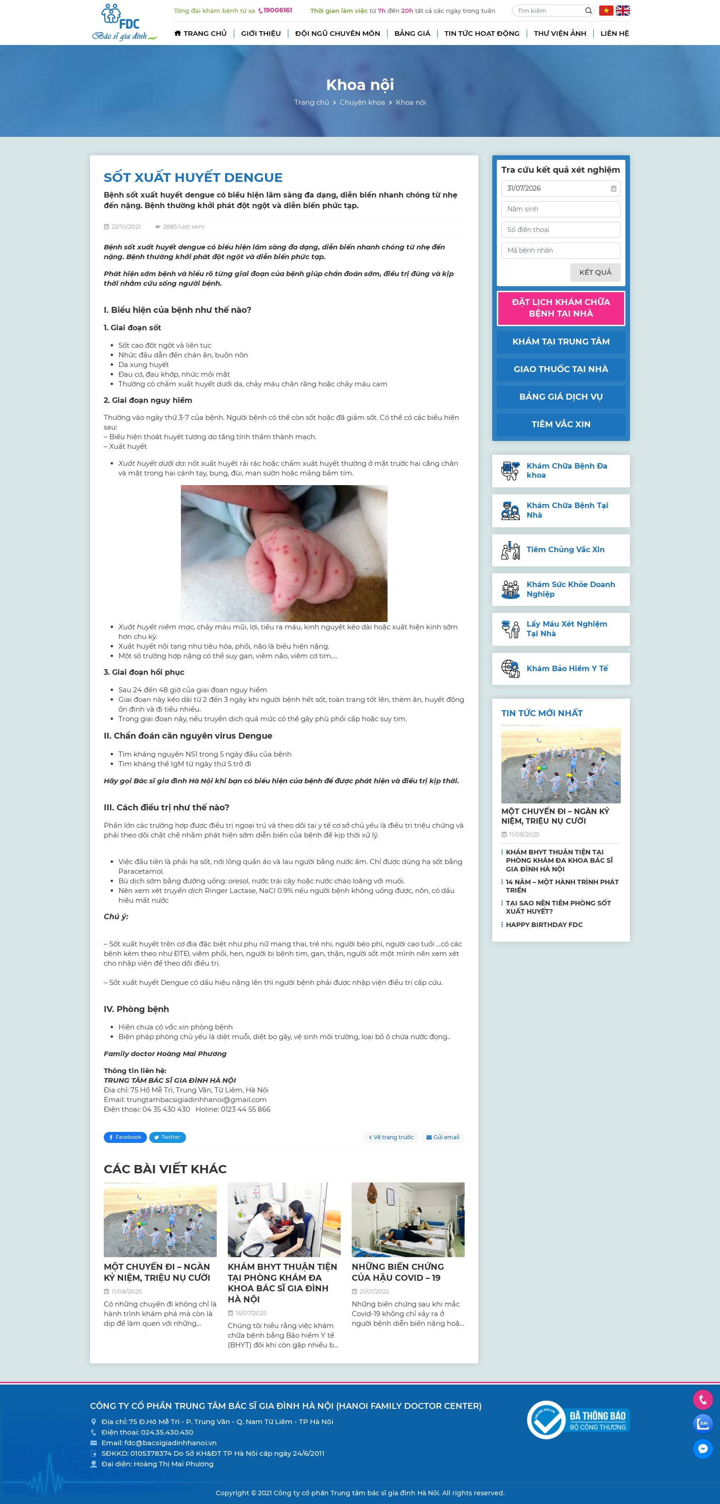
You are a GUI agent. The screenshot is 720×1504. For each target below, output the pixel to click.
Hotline (703, 1399)
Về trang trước (394, 1137)
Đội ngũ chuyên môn (337, 33)
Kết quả (595, 272)
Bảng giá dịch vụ (561, 397)
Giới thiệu (261, 33)
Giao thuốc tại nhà (561, 369)
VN (606, 11)
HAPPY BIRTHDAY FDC (544, 925)
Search (588, 10)
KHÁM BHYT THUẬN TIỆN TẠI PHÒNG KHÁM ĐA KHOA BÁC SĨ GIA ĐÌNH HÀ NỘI (283, 1283)
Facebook (128, 1137)
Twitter (171, 1137)
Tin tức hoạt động (482, 33)
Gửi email (446, 1137)
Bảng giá (412, 33)
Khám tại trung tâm (561, 342)
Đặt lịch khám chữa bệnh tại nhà (561, 308)
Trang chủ (205, 33)
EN (623, 11)
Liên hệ (615, 33)
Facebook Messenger (703, 1448)
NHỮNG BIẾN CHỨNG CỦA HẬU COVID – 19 (398, 1272)
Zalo (703, 1424)
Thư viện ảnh (560, 33)
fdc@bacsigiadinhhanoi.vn (170, 1442)
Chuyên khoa (362, 102)
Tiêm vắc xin (561, 424)
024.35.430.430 (167, 1432)
